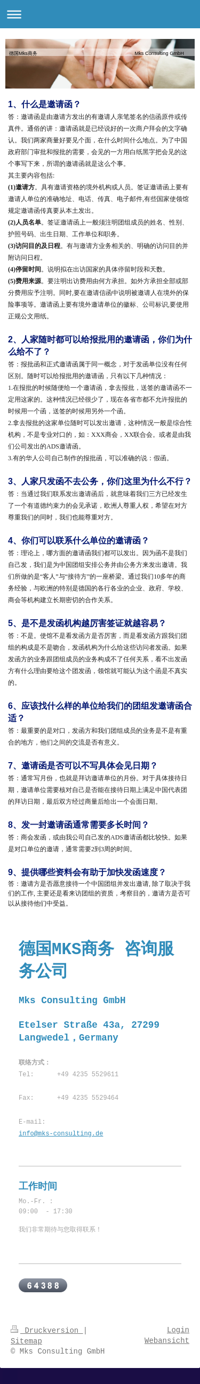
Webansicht (167, 1341)
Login (178, 1330)
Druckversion (47, 1330)
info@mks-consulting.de (61, 1134)
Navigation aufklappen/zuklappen (100, 14)
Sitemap (26, 1341)
